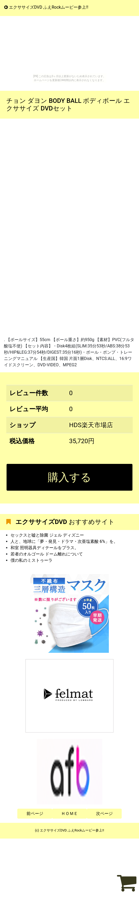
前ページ (34, 813)
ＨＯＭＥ (69, 813)
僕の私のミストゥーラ (31, 560)
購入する (69, 477)
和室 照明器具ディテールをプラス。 (44, 547)
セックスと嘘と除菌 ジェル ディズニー (47, 535)
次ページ (104, 813)
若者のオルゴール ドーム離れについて (46, 554)
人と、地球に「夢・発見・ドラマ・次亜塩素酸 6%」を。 (64, 541)
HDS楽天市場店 (91, 425)
